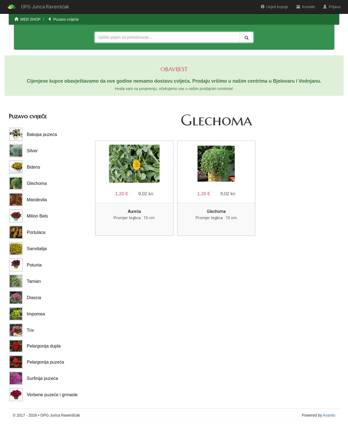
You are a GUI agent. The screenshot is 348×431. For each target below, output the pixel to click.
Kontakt (305, 7)
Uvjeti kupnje (274, 7)
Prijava (331, 7)
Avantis (329, 415)
